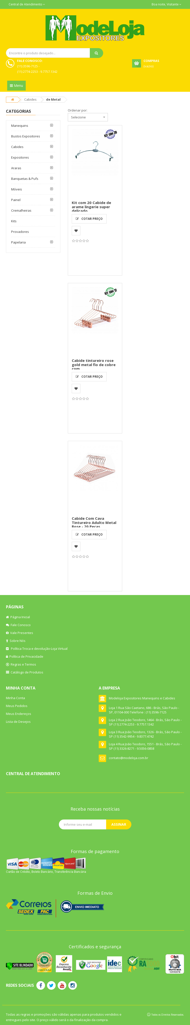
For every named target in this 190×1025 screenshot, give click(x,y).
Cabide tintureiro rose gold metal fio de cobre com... (94, 364)
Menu (16, 85)
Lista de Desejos (18, 721)
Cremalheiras (21, 210)
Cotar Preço (89, 219)
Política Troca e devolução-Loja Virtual (37, 648)
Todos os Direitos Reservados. (167, 1014)
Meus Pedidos (16, 706)
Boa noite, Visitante (166, 4)
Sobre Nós (15, 640)
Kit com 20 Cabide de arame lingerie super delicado (91, 206)
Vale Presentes (19, 633)
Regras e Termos (21, 664)
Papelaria (18, 242)
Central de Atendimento (27, 4)
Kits (14, 221)
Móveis (16, 189)
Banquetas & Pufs (24, 178)
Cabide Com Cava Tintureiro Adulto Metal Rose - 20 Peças (94, 522)
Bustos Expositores (25, 136)
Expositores (20, 157)
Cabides (30, 99)
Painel (16, 200)
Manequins (19, 125)
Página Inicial (18, 617)
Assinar (118, 824)
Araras (16, 168)
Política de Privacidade (24, 656)
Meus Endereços (18, 713)
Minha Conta (15, 698)
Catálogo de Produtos (24, 672)
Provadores (20, 231)
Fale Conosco (18, 625)
